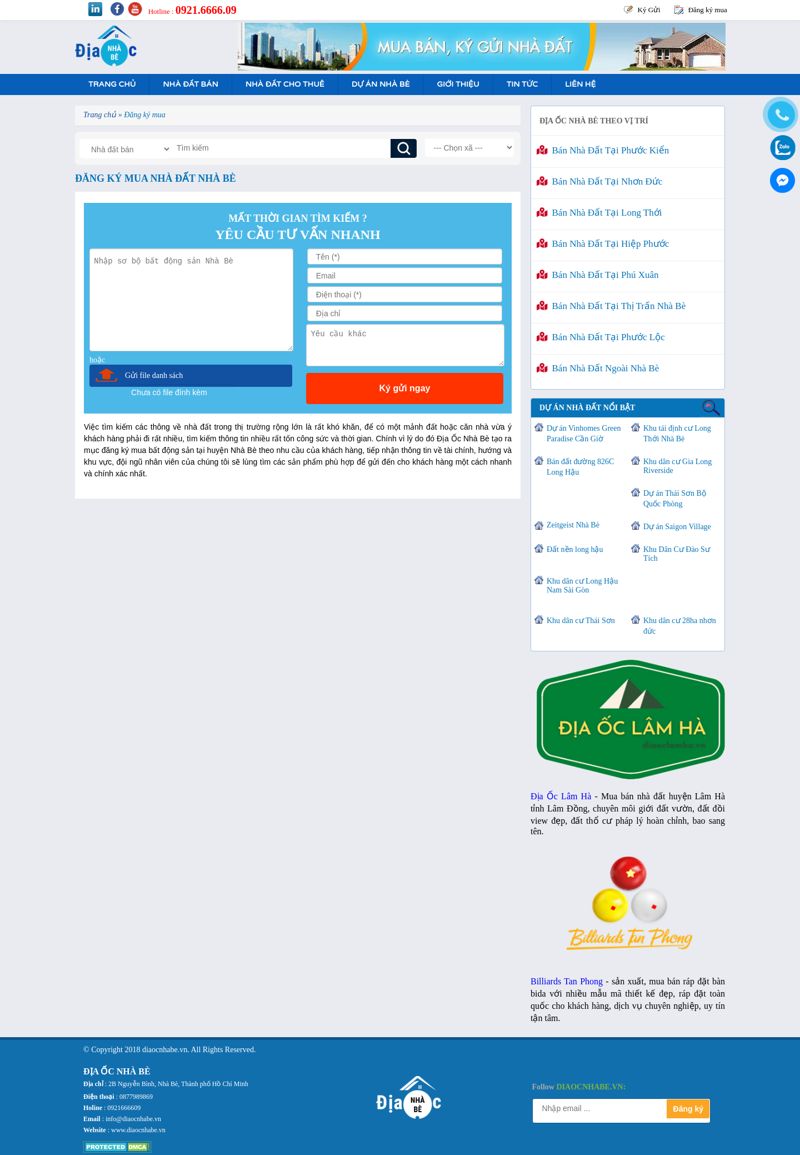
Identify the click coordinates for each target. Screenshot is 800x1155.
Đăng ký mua (707, 10)
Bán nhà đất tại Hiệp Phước (603, 243)
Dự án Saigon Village (677, 526)
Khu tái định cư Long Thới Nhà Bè (677, 433)
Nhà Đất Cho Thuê (285, 84)
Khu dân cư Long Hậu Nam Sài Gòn (582, 585)
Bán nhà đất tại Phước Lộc (601, 337)
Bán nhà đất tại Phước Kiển (603, 150)
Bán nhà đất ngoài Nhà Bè (598, 368)
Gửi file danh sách (154, 375)
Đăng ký (688, 1108)
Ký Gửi (649, 10)
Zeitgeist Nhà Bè (573, 525)
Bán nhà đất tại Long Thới (599, 212)
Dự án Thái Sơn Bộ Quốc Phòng (674, 498)
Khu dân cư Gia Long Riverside (677, 466)
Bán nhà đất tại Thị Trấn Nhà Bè (611, 306)
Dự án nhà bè (381, 84)
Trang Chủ (112, 84)
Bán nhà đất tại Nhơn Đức (599, 181)
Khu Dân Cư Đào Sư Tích (676, 553)
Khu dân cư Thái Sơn (581, 620)
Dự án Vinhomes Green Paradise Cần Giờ (584, 433)
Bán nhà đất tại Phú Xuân (598, 275)
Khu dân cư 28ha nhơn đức (679, 625)
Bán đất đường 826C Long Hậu (580, 466)
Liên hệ (580, 84)
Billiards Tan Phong (567, 981)
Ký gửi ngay (405, 388)
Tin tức (522, 84)
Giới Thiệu (458, 84)
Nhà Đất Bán (190, 84)
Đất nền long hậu (575, 549)
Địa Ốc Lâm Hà (561, 796)
